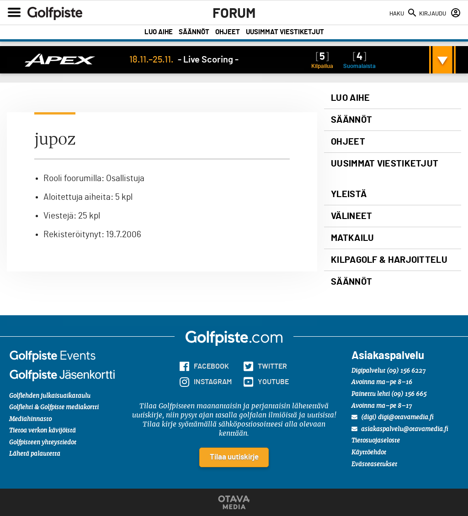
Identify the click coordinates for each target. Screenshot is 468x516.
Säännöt (194, 32)
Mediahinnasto (30, 419)
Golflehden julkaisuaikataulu (49, 396)
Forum (234, 14)
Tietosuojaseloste (375, 441)
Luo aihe (158, 32)
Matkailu (352, 238)
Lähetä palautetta (34, 454)
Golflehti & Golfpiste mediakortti (54, 408)
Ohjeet (227, 32)
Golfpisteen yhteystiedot (42, 443)
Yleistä (349, 194)
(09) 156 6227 (406, 371)
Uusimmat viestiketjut (285, 32)
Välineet (351, 216)
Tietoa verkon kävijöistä (42, 431)
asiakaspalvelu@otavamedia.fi (399, 429)
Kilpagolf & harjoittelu (389, 260)
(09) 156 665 (408, 394)
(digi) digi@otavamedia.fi (392, 417)
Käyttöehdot (368, 453)
